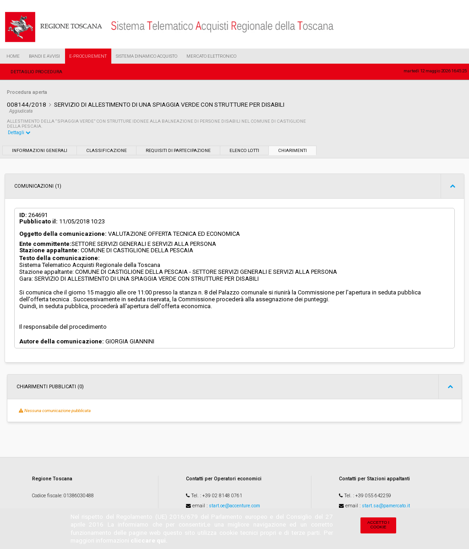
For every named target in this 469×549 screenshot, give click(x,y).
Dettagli (19, 133)
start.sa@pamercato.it (386, 506)
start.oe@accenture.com (234, 506)
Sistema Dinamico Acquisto (146, 56)
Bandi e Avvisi (44, 56)
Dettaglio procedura (36, 71)
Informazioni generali (39, 150)
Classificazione (106, 150)
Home (13, 56)
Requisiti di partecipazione (178, 150)
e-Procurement (88, 56)
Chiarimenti (292, 150)
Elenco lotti (244, 150)
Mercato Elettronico (211, 56)
